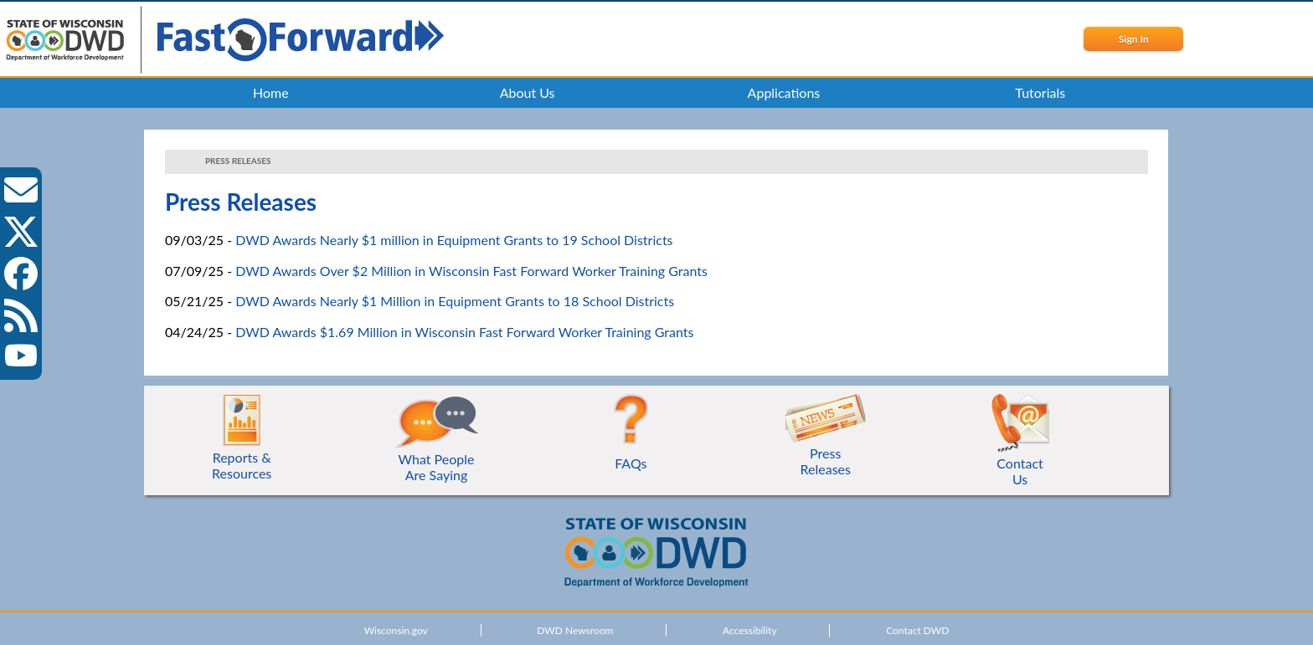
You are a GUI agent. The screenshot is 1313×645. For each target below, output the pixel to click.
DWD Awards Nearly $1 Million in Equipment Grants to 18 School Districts (454, 301)
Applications (784, 92)
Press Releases (238, 161)
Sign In (1134, 39)
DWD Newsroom (575, 630)
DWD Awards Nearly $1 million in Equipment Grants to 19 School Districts (453, 240)
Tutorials (1040, 92)
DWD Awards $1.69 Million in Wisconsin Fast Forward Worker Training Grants (464, 332)
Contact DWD (917, 630)
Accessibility (750, 630)
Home (271, 92)
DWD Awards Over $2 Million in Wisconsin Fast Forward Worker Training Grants (471, 271)
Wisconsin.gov (396, 630)
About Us (527, 92)
